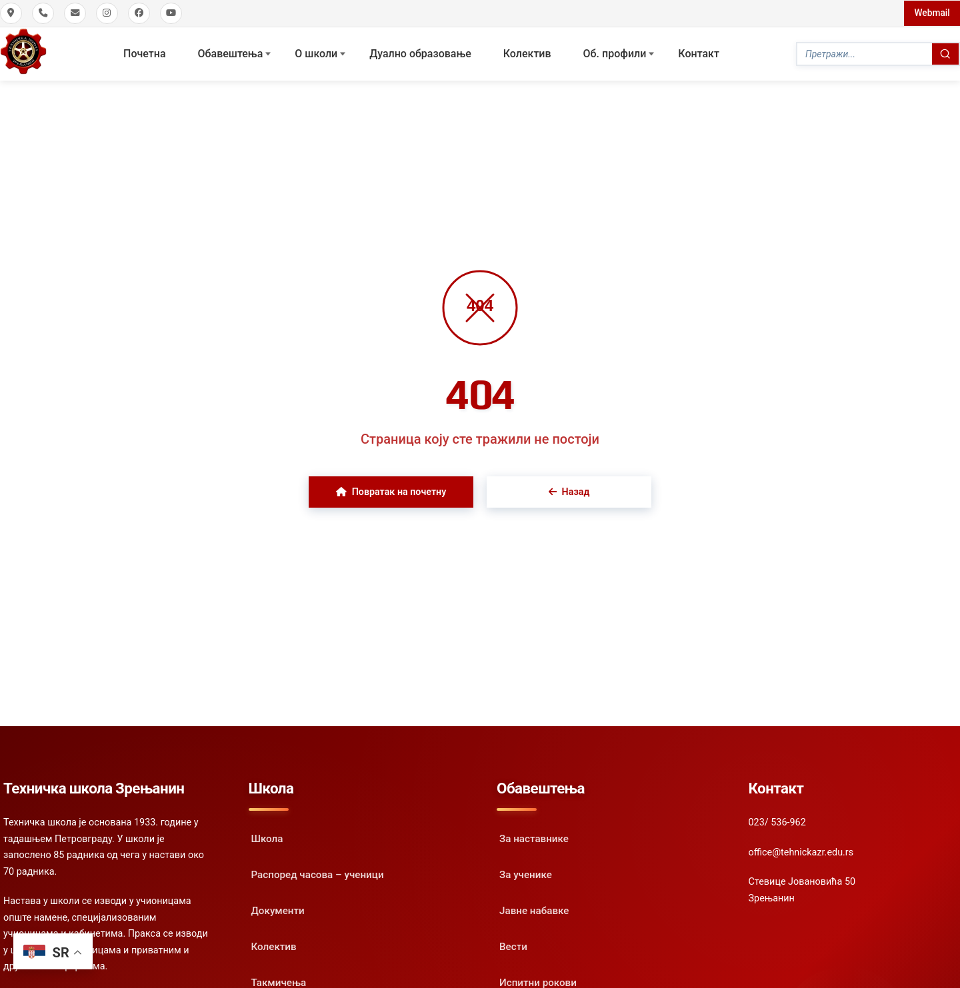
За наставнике (534, 837)
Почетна (144, 53)
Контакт (698, 53)
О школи (316, 53)
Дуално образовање (420, 53)
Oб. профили (615, 53)
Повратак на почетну (391, 490)
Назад (569, 490)
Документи (278, 909)
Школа (267, 837)
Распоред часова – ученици (317, 873)
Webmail (931, 12)
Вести (513, 945)
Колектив (527, 53)
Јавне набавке (534, 909)
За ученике (525, 873)
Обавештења (230, 53)
